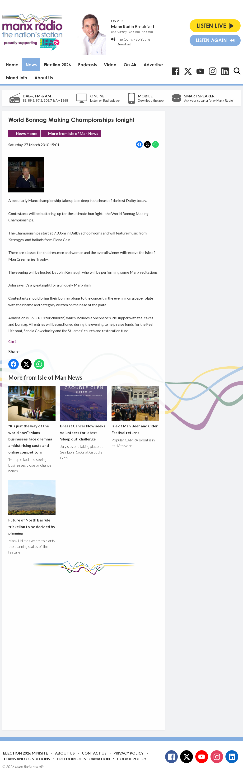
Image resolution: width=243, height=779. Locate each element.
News (31, 64)
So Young (143, 39)
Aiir (41, 767)
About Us (43, 77)
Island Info (16, 77)
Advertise (153, 64)
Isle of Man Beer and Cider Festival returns (135, 410)
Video (110, 64)
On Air (130, 64)
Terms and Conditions (26, 758)
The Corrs (125, 39)
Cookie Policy (131, 758)
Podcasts (87, 64)
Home (12, 64)
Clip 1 (12, 341)
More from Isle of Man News (73, 133)
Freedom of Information (83, 758)
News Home (26, 133)
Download (124, 44)
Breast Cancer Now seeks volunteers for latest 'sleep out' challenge (83, 413)
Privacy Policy (128, 753)
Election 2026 (57, 64)
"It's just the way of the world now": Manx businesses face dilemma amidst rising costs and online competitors (32, 420)
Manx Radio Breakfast (132, 26)
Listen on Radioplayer (105, 100)
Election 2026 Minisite (25, 753)
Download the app (151, 100)
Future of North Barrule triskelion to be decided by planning (32, 507)
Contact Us (94, 753)
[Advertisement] (97, 649)
